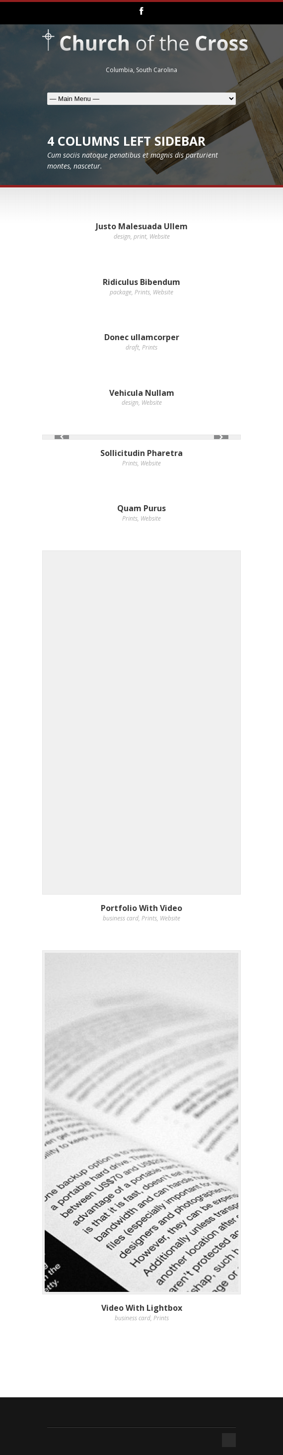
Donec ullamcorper (141, 337)
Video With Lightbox (141, 1307)
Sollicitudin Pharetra (141, 453)
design (122, 236)
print (140, 236)
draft (132, 347)
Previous (62, 437)
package (121, 292)
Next (221, 437)
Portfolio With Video (141, 908)
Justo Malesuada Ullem (142, 226)
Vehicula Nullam (141, 392)
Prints (142, 292)
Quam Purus (141, 508)
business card (121, 918)
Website (159, 236)
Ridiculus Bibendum (141, 281)
